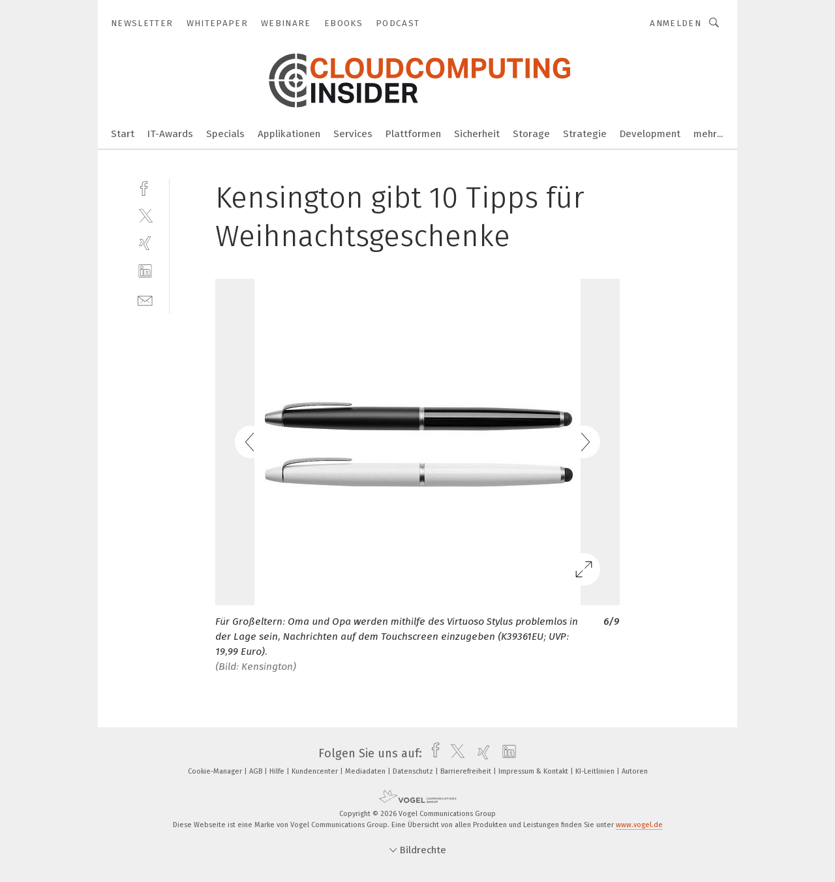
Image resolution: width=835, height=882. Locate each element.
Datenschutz (414, 771)
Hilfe (277, 771)
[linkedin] (145, 271)
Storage (531, 134)
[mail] (145, 299)
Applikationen (289, 134)
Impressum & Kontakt (534, 771)
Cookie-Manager (216, 771)
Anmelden (675, 23)
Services (352, 134)
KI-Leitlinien (595, 771)
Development (650, 134)
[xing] (145, 243)
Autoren (635, 771)
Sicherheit (477, 134)
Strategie (585, 134)
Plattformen (413, 134)
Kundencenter (316, 771)
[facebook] (145, 187)
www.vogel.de (639, 825)
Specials (225, 134)
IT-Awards (170, 134)
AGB (256, 771)
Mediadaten (366, 771)
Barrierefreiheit (466, 771)
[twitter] (145, 215)
